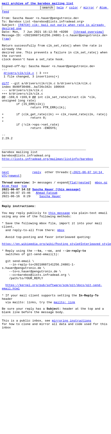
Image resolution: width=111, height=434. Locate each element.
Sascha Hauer (50, 233)
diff (5, 99)
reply (36, 204)
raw (6, 45)
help (67, 9)
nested (84, 217)
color (80, 9)
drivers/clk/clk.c (19, 87)
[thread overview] (88, 37)
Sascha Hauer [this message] (56, 225)
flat (73, 217)
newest (14, 208)
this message (59, 252)
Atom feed (10, 13)
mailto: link (64, 359)
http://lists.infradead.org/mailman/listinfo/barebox (47, 190)
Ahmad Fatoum (46, 229)
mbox (60, 272)
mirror (96, 9)
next (5, 204)
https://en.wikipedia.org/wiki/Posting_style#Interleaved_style (56, 289)
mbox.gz (101, 217)
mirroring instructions (71, 379)
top (24, 221)
